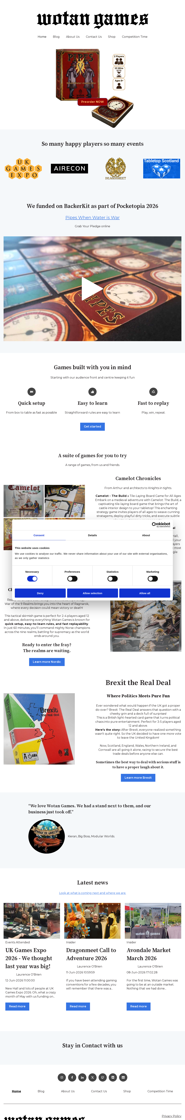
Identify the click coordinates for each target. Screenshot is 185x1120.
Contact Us (94, 36)
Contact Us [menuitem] (99, 1091)
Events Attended (17, 942)
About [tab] (146, 535)
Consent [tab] (39, 535)
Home (42, 36)
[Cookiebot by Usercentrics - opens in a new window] (154, 525)
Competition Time (135, 36)
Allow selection (92, 593)
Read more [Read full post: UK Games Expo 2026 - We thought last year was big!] (17, 1006)
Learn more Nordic (47, 662)
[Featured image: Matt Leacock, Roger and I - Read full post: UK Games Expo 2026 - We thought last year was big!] (32, 921)
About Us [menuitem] (67, 1091)
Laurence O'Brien (28, 974)
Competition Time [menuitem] (160, 1091)
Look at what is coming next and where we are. (92, 893)
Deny (40, 593)
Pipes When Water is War (92, 217)
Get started (92, 426)
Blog (56, 36)
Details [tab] (92, 535)
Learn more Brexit (138, 777)
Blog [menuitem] (41, 1091)
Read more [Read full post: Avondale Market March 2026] (138, 1006)
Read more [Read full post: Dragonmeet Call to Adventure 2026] (78, 1006)
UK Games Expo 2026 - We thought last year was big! (28, 958)
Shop (112, 36)
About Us (72, 36)
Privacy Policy (171, 1116)
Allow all (144, 593)
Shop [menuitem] (127, 1091)
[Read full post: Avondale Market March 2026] (153, 921)
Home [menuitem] (16, 1091)
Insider (71, 942)
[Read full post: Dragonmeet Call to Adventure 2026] (92, 921)
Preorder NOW (92, 102)
